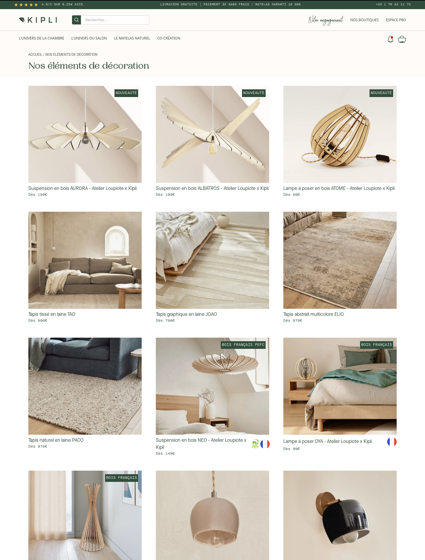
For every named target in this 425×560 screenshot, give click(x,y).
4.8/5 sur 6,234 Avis (62, 4)
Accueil (35, 55)
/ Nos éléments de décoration (70, 55)
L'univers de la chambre (41, 38)
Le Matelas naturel (132, 38)
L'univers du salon (89, 38)
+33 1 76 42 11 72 (393, 4)
